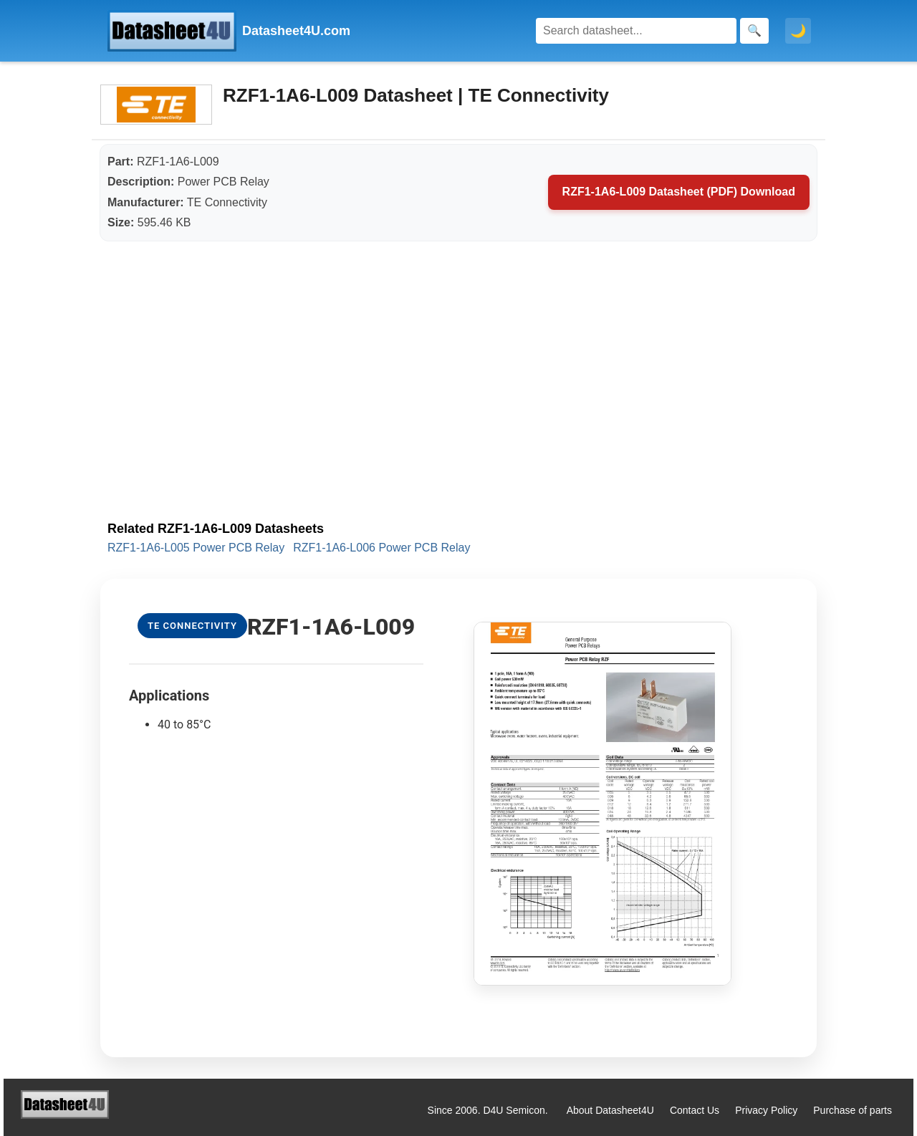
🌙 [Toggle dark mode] (798, 31)
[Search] (636, 31)
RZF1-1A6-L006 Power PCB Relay (381, 547)
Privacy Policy (766, 1110)
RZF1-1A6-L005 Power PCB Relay (195, 547)
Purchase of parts (852, 1110)
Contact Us (694, 1110)
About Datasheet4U (610, 1110)
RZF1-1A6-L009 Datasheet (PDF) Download (678, 192)
